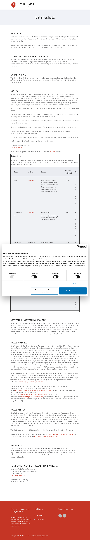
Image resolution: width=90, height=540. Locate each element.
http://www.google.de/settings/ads (32, 397)
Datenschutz (40, 519)
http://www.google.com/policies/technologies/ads (32, 395)
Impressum (39, 515)
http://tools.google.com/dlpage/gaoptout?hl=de (32, 382)
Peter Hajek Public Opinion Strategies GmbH (35, 536)
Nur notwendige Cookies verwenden (44, 291)
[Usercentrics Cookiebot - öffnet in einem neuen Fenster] (78, 246)
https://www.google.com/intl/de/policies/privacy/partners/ (33, 390)
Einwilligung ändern (16, 147)
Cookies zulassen (73, 291)
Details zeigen (78, 284)
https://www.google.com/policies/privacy (46, 436)
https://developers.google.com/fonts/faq (60, 434)
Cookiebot (52, 152)
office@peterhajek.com (19, 475)
